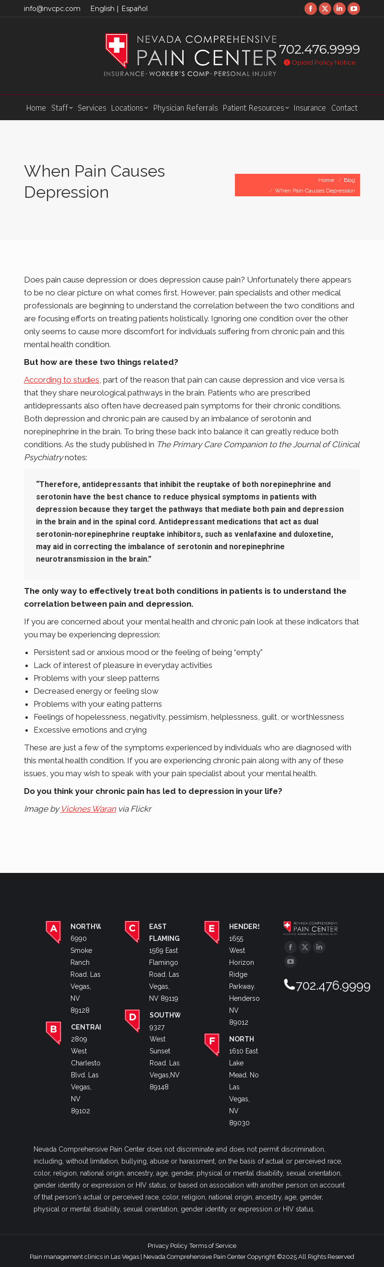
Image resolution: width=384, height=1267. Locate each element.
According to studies (61, 380)
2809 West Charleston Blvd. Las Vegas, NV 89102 (88, 1075)
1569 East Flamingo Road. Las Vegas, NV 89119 (164, 974)
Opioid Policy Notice (320, 62)
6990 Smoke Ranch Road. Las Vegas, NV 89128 (85, 974)
